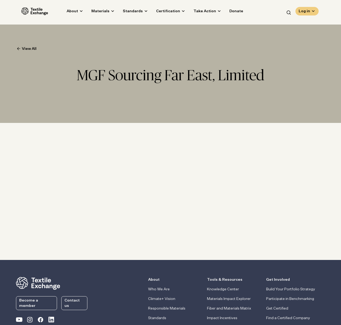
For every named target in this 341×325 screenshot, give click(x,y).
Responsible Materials (166, 308)
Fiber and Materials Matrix (229, 308)
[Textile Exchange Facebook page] (40, 320)
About (67, 12)
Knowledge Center (223, 289)
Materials (95, 12)
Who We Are (159, 289)
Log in (304, 12)
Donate (231, 12)
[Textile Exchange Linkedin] (51, 320)
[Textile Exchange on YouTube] (19, 320)
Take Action (199, 12)
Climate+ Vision (161, 299)
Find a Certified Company (288, 318)
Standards (127, 12)
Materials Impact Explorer (229, 299)
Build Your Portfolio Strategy (290, 289)
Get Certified (277, 308)
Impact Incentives (222, 318)
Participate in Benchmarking (290, 299)
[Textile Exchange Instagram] (30, 320)
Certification (163, 12)
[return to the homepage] (38, 283)
